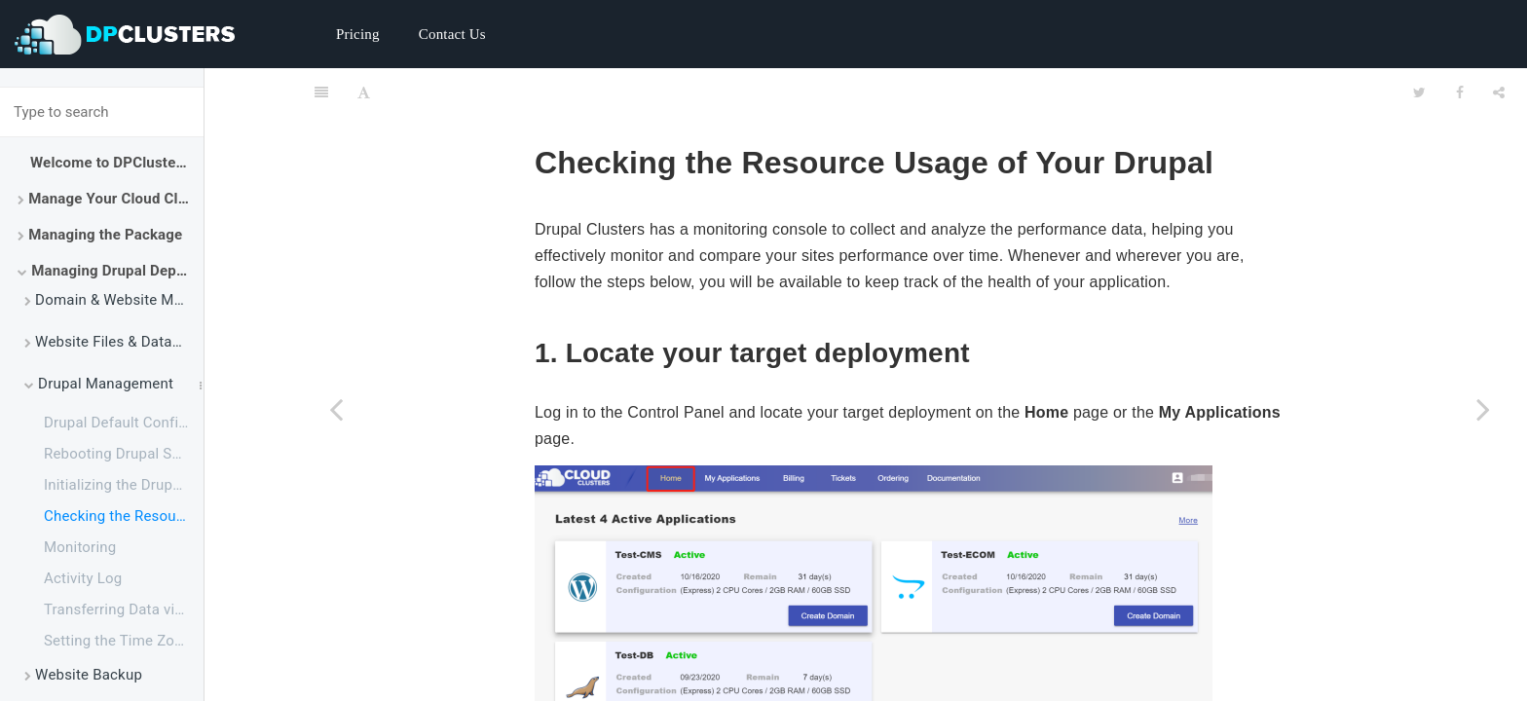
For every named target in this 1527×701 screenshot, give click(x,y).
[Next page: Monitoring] (1483, 409)
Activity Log (83, 578)
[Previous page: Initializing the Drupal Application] (336, 409)
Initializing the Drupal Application (124, 485)
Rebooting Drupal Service (124, 453)
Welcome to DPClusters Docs (117, 162)
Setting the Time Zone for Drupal (124, 640)
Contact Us (452, 34)
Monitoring (80, 547)
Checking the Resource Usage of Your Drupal (124, 516)
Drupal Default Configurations (124, 422)
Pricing (358, 34)
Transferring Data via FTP (124, 609)
